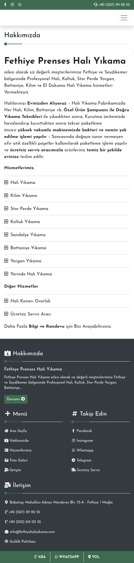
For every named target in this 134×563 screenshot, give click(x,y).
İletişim (12, 470)
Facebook (81, 431)
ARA (40, 557)
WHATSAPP (67, 557)
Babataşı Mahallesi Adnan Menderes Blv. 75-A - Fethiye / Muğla (58, 502)
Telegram (81, 460)
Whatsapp (82, 450)
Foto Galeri (16, 460)
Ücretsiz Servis (85, 470)
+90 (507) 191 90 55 (112, 5)
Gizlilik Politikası (20, 542)
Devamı (16, 399)
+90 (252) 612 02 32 (22, 522)
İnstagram (82, 441)
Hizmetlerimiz (18, 450)
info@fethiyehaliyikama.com (29, 532)
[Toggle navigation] (124, 17)
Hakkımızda (16, 441)
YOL (94, 557)
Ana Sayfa (15, 431)
